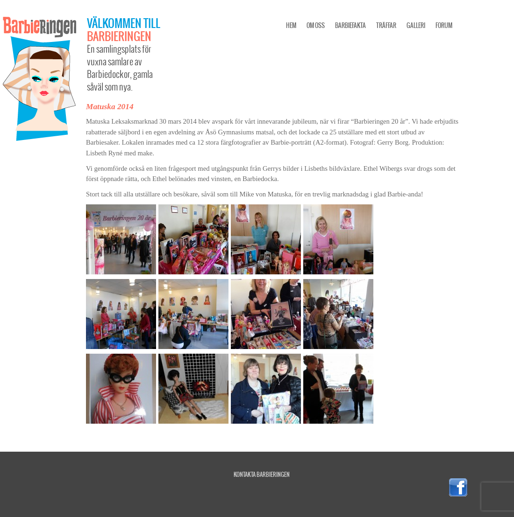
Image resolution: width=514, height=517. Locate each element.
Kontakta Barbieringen (262, 474)
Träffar (386, 25)
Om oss (316, 25)
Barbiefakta (350, 25)
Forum (443, 25)
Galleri (416, 25)
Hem (291, 25)
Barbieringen (119, 36)
